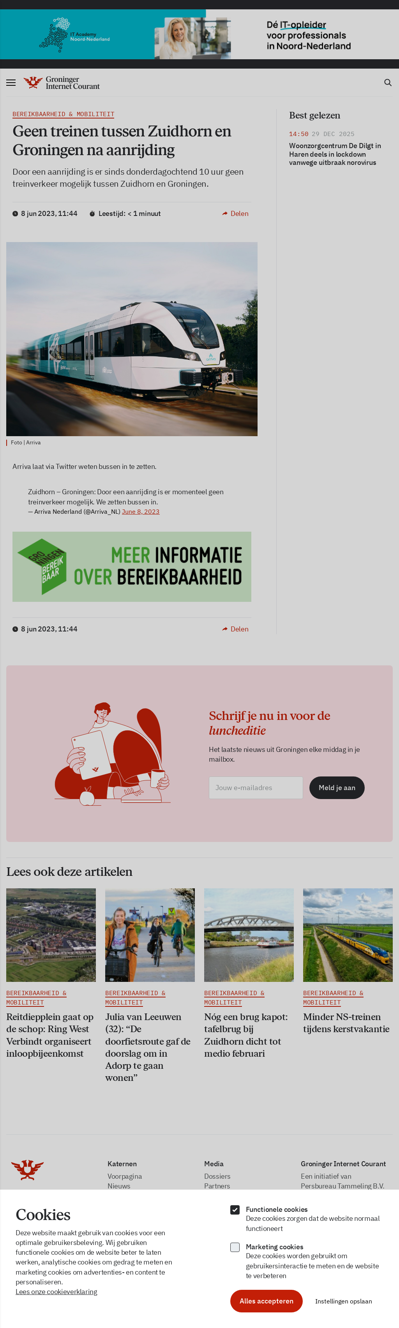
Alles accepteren (266, 1300)
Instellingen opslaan (343, 1301)
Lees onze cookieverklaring (56, 1291)
